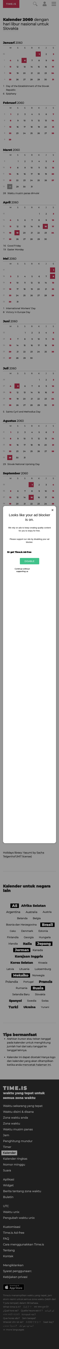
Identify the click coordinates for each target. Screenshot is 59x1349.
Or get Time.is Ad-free (19, 552)
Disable (29, 561)
